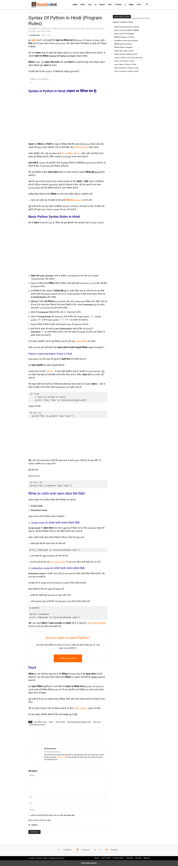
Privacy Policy (118, 858)
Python (118, 4)
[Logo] (44, 4)
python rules (97, 722)
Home (75, 4)
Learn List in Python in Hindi (124, 61)
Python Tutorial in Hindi (123, 22)
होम (29, 12)
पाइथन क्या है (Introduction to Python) (126, 27)
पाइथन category (80, 708)
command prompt (58, 562)
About (97, 858)
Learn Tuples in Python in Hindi (125, 64)
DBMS (131, 4)
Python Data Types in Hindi (123, 51)
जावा (78, 153)
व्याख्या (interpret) (81, 147)
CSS (89, 4)
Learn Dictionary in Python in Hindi (126, 68)
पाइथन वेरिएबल (81, 341)
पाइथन (34, 40)
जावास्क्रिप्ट (69, 153)
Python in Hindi (60, 722)
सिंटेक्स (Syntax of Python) (123, 44)
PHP (110, 4)
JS (95, 4)
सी (63, 153)
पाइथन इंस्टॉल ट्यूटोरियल (96, 623)
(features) (74, 200)
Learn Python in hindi (40, 722)
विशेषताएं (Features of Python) (124, 37)
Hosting (138, 858)
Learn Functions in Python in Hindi (126, 71)
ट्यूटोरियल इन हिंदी (61, 757)
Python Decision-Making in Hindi (125, 54)
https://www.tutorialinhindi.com (52, 751)
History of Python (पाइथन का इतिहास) (126, 30)
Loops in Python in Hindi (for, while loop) (128, 58)
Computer (129, 858)
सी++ (52, 371)
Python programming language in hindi (79, 722)
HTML (82, 4)
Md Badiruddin (35, 35)
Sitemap (146, 858)
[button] (147, 5)
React (102, 4)
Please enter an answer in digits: (39, 820)
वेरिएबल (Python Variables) (123, 47)
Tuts (139, 4)
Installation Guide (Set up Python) (126, 40)
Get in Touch (106, 858)
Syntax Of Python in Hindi (37, 724)
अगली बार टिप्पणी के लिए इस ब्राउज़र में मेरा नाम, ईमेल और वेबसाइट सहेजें (52, 815)
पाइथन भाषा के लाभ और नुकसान (124, 34)
